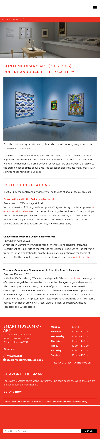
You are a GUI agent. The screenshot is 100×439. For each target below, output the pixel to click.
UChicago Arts (33, 413)
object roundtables (83, 257)
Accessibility (80, 401)
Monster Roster (73, 278)
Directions (9, 349)
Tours (6, 401)
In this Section (11, 20)
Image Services (62, 401)
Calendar (37, 401)
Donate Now (12, 392)
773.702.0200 (15, 356)
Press (48, 401)
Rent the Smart (21, 401)
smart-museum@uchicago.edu (25, 359)
